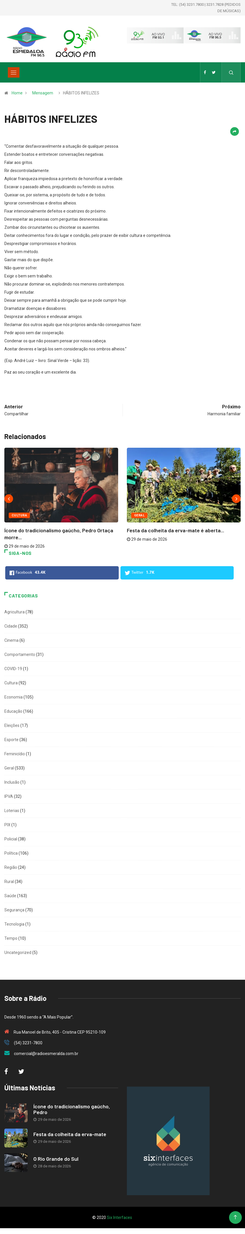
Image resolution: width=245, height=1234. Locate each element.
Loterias (11, 810)
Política (11, 853)
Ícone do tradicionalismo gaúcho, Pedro (71, 1109)
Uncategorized (17, 952)
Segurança (14, 910)
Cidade (10, 626)
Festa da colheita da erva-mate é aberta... (175, 530)
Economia (13, 697)
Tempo (10, 938)
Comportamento (19, 654)
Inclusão (11, 782)
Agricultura (14, 612)
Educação (13, 711)
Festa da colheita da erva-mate (69, 1134)
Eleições (11, 725)
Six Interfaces (119, 1217)
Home (17, 93)
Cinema (11, 640)
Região (10, 867)
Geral (139, 515)
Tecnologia (14, 924)
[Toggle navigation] (13, 72)
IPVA (8, 796)
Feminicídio (14, 754)
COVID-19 (13, 668)
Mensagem (42, 93)
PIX (7, 824)
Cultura (19, 515)
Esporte (11, 739)
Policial (10, 839)
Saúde (10, 895)
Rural (9, 881)
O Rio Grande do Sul (55, 1159)
